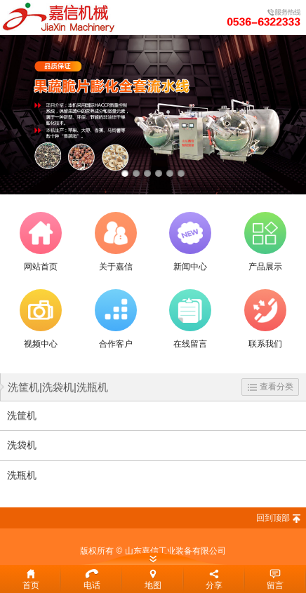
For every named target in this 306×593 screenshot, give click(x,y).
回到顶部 (273, 518)
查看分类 (270, 387)
